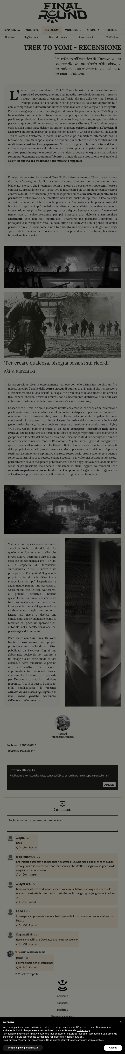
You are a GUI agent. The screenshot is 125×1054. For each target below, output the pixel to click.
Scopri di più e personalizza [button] (23, 1047)
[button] (120, 1021)
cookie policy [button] (83, 1030)
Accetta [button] (113, 1047)
